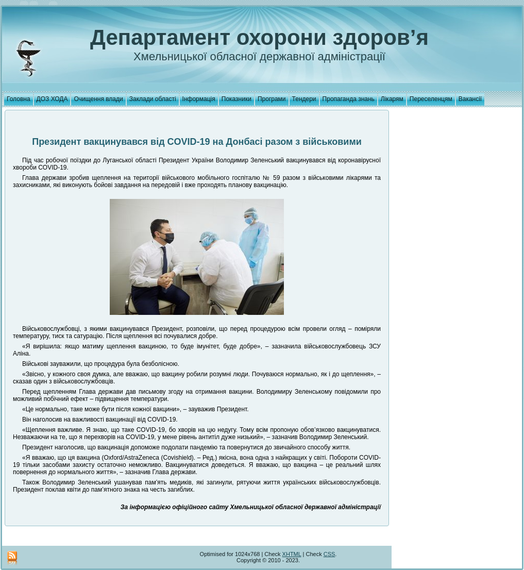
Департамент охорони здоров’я (259, 37)
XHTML (291, 554)
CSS (329, 554)
